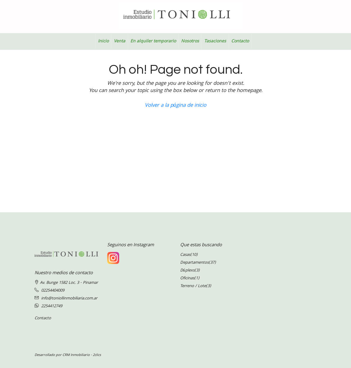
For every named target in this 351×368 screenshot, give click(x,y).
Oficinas (187, 278)
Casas (185, 255)
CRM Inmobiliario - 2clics (81, 355)
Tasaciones (215, 41)
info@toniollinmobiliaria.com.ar (69, 298)
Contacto (240, 41)
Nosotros (190, 41)
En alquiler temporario (153, 41)
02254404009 (52, 290)
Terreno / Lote (193, 286)
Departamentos (194, 262)
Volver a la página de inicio (175, 105)
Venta (119, 41)
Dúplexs (187, 270)
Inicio (103, 41)
